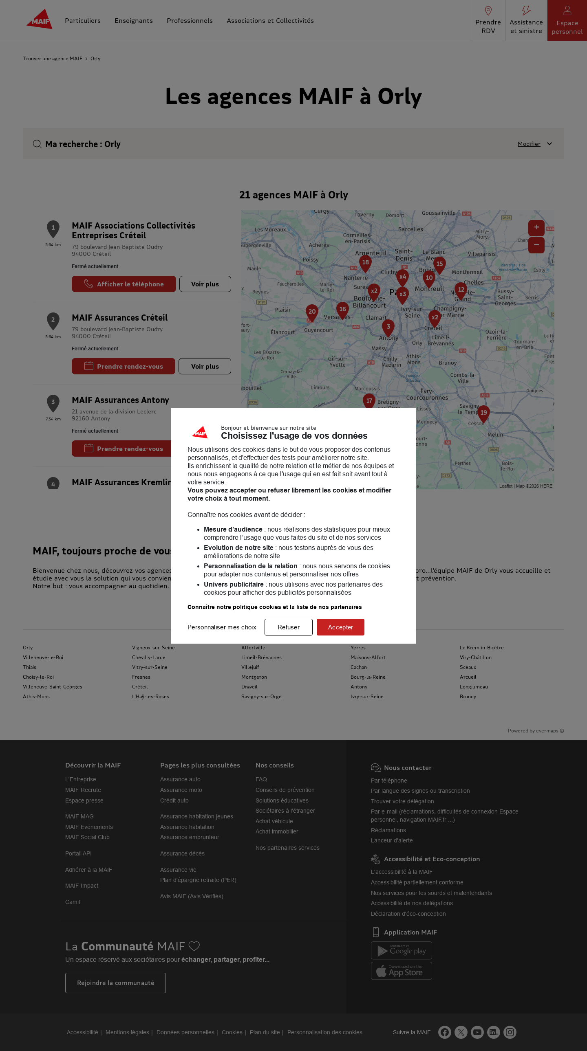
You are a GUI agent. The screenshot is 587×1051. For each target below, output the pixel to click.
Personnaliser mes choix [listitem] (222, 627)
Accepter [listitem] (340, 627)
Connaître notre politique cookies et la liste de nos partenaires (275, 607)
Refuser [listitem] (289, 627)
